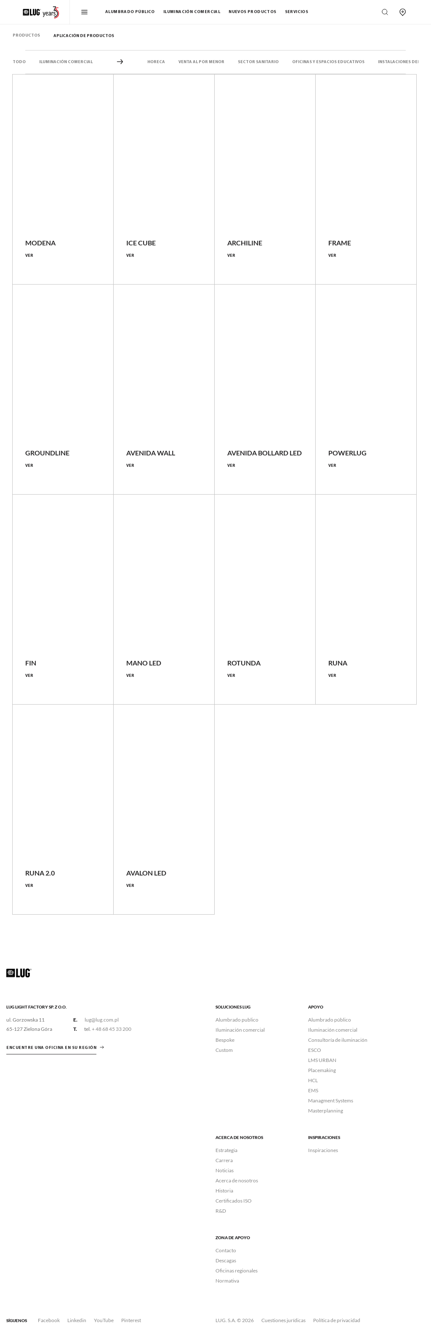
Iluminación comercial (191, 12)
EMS (313, 1090)
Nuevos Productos (252, 12)
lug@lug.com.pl (102, 1020)
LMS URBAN (322, 1060)
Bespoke (225, 1040)
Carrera (224, 1160)
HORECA (156, 62)
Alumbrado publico (237, 1020)
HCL (313, 1080)
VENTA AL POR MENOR (201, 62)
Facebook (49, 1320)
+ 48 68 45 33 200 (111, 1029)
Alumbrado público (130, 12)
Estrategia (226, 1150)
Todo (19, 62)
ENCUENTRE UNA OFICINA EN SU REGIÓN (51, 1048)
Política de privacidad (336, 1320)
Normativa (227, 1280)
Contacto (226, 1250)
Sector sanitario (258, 62)
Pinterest (131, 1320)
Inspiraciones (323, 1150)
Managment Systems (330, 1100)
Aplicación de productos (83, 36)
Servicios (297, 12)
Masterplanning (325, 1110)
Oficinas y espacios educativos (328, 62)
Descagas (226, 1260)
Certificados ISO (234, 1201)
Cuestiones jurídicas (283, 1320)
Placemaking (322, 1070)
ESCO (314, 1050)
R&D (221, 1211)
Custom (224, 1050)
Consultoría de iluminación (337, 1040)
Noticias (225, 1170)
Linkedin (76, 1320)
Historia (224, 1190)
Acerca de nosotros (237, 1180)
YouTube (104, 1320)
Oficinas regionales (237, 1270)
